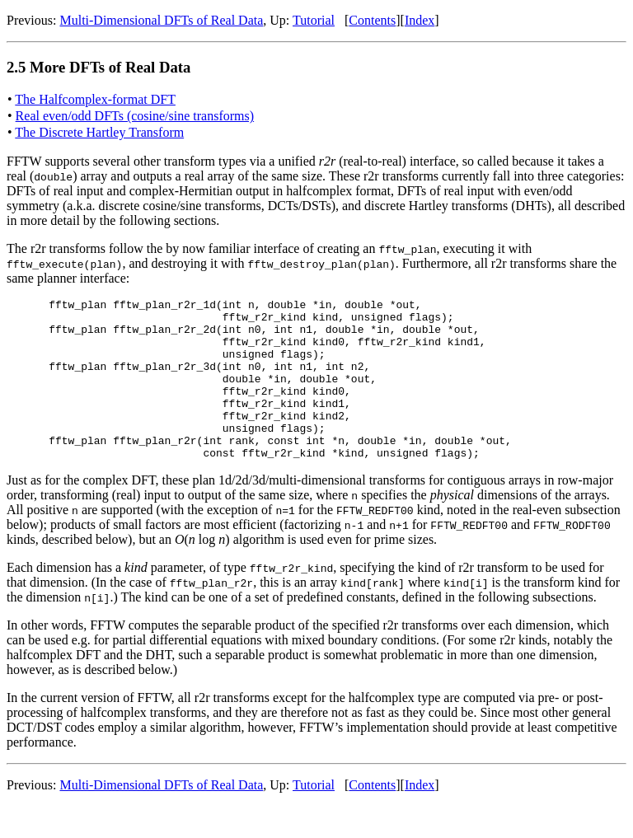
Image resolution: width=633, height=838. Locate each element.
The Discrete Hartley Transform (99, 132)
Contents (372, 20)
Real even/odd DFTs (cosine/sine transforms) (135, 116)
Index (419, 20)
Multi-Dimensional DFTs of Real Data (161, 20)
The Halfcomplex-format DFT (95, 99)
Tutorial (314, 20)
